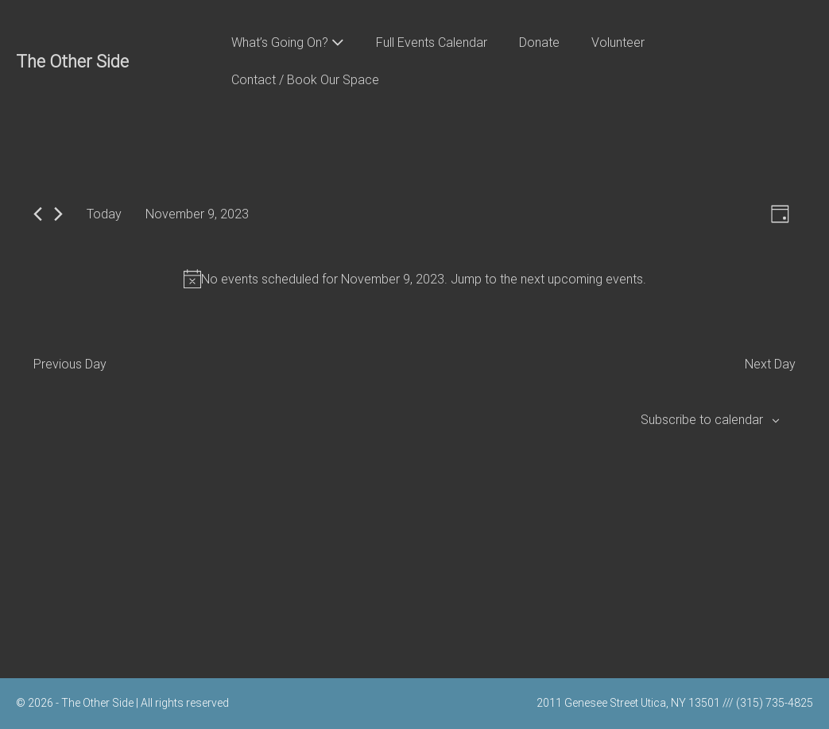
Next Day (770, 364)
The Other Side (72, 61)
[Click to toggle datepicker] (197, 214)
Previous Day (70, 364)
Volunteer (618, 42)
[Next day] (58, 214)
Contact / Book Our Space (305, 79)
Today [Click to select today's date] (104, 214)
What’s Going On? (287, 42)
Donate (539, 42)
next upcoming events (582, 279)
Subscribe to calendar (702, 419)
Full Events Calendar (431, 42)
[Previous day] (37, 214)
